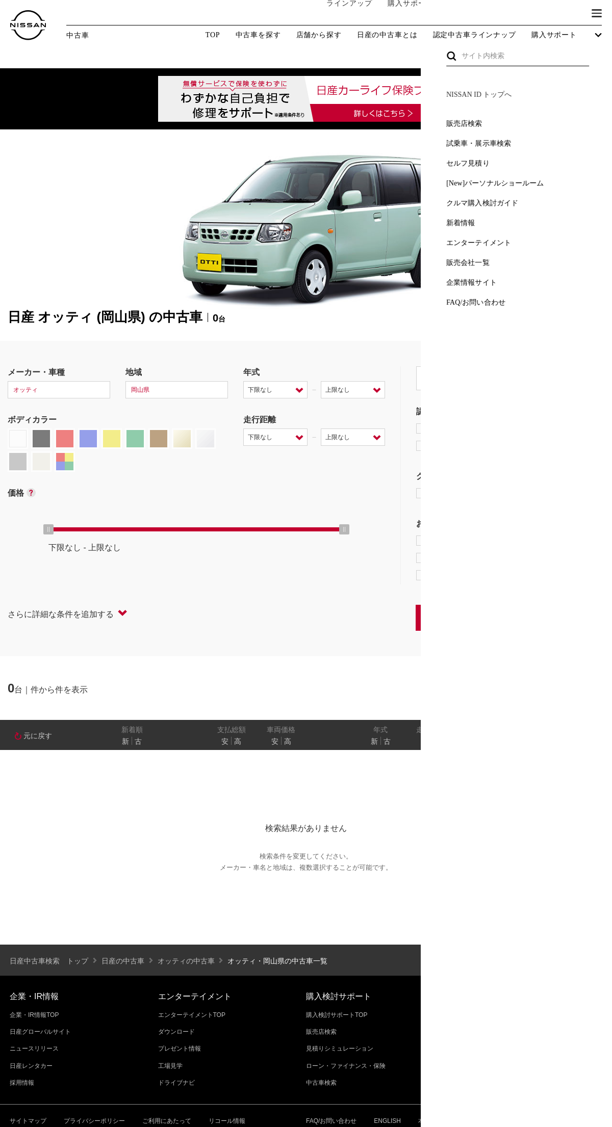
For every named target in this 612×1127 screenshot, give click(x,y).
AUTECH (525, 493)
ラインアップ (339, 13)
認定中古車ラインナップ (474, 35)
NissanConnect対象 (464, 575)
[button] (597, 13)
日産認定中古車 (451, 446)
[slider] (48, 529)
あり (589, 741)
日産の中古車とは (387, 35)
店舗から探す (319, 35)
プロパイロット (545, 540)
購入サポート (400, 13)
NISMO (578, 493)
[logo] (28, 25)
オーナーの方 (461, 13)
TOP (213, 35)
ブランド (561, 13)
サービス (515, 13)
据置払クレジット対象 (469, 558)
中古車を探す (258, 35)
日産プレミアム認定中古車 (471, 428)
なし (570, 741)
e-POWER (441, 540)
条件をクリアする (571, 617)
